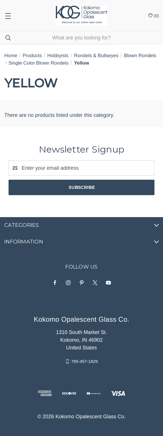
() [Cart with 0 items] (153, 15)
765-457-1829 (84, 361)
